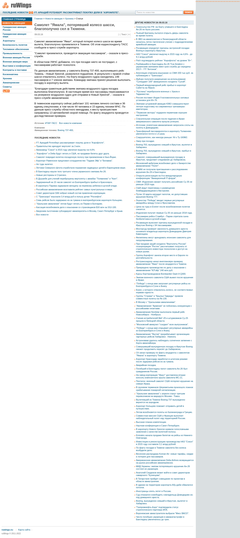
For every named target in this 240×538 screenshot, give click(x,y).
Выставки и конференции (17, 66)
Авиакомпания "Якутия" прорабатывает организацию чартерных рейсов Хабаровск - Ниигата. (162, 335)
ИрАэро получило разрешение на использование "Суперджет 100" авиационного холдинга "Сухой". (161, 80)
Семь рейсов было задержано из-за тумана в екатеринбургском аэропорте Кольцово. (79, 200)
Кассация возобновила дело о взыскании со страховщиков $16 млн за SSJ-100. (76, 207)
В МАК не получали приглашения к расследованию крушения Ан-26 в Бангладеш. (162, 170)
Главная (38, 18)
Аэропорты (9, 41)
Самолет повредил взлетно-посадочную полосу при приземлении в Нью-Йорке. (76, 157)
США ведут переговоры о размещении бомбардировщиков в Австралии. (155, 189)
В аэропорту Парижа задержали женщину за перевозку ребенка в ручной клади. (76, 186)
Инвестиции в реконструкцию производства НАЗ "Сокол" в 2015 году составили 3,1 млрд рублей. (164, 442)
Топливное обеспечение (16, 49)
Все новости (42, 214)
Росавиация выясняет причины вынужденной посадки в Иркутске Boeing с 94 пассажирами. (164, 223)
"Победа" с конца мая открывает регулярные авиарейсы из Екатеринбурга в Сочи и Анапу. (164, 329)
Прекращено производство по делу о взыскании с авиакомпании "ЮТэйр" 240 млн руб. (161, 268)
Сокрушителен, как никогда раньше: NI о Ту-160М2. (162, 137)
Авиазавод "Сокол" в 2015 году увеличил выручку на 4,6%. (65, 150)
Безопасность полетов (15, 45)
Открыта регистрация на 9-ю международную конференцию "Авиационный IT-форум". (159, 176)
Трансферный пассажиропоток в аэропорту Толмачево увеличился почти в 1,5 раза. (163, 132)
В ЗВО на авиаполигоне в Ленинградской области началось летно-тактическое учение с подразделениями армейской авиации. (164, 41)
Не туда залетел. (44, 164)
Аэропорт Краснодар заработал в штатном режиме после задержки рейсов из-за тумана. (162, 360)
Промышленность (12, 53)
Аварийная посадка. (146, 365)
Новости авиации (14, 23)
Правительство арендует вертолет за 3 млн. (58, 146)
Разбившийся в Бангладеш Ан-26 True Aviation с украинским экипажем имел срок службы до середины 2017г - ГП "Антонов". (163, 66)
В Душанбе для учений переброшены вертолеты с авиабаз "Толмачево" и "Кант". (77, 178)
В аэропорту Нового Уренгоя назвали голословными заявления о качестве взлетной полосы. (162, 430)
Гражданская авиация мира (14, 35)
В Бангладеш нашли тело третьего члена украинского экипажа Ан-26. (71, 171)
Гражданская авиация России (14, 28)
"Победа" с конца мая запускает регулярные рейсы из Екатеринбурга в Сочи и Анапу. (163, 284)
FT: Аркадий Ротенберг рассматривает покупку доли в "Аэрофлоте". (76, 12)
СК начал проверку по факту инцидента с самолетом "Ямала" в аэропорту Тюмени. (162, 353)
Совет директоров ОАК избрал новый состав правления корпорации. (71, 193)
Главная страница (14, 19)
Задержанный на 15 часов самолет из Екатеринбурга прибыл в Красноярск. (74, 182)
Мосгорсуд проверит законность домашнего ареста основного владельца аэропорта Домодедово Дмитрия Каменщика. (163, 231)
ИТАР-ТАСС (51, 123)
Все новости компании (70, 123)
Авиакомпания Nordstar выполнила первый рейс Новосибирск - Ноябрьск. (160, 313)
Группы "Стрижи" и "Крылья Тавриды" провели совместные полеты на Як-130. (159, 297)
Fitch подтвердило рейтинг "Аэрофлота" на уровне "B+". (164, 60)
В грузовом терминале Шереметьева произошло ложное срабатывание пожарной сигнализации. (164, 388)
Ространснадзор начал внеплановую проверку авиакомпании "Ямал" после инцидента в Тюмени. (161, 262)
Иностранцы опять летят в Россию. (154, 491)
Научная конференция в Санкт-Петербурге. (158, 425)
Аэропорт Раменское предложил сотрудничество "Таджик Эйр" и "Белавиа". (74, 160)
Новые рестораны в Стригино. (51, 175)
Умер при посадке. (145, 141)
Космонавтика (10, 74)
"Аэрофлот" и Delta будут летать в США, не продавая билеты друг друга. (73, 153)
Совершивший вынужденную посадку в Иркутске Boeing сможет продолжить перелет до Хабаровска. (164, 347)
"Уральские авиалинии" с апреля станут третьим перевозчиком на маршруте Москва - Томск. (160, 394)
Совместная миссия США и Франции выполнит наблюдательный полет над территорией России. (161, 417)
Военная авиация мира (15, 61)
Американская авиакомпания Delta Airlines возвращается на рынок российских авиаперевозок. (165, 461)
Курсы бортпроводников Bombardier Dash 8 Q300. (161, 274)
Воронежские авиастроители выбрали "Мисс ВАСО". (162, 513)
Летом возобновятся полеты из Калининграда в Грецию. (164, 412)
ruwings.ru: (7, 530)
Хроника (7, 78)
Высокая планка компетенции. (151, 422)
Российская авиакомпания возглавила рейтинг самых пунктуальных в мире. (74, 189)
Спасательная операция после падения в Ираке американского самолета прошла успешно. (160, 120)
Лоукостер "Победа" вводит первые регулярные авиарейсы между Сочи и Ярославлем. (160, 201)
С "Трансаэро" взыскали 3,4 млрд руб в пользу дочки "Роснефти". (69, 196)
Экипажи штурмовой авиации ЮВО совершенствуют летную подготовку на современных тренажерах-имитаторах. (162, 106)
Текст (124, 34)
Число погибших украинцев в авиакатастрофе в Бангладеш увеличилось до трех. (160, 518)
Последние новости (15, 12)
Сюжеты (7, 87)
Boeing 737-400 (65, 130)
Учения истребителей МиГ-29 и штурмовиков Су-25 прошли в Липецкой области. (162, 319)
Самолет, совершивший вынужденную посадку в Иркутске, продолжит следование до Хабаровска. (161, 158)
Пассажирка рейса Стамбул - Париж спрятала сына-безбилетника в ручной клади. (162, 217)
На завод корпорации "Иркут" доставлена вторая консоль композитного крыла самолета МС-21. (160, 376)
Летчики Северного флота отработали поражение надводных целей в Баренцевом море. (81, 168)
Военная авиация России (16, 57)
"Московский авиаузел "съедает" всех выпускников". (162, 324)
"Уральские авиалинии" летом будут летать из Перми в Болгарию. (69, 204)
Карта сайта (24, 530)
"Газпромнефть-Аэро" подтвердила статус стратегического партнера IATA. (157, 508)
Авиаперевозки (11, 82)
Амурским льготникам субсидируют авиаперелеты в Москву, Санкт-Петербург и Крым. (79, 211)
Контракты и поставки (15, 70)
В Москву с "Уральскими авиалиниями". (156, 302)
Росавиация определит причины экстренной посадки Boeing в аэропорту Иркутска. (162, 49)
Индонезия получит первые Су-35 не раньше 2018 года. (164, 213)
